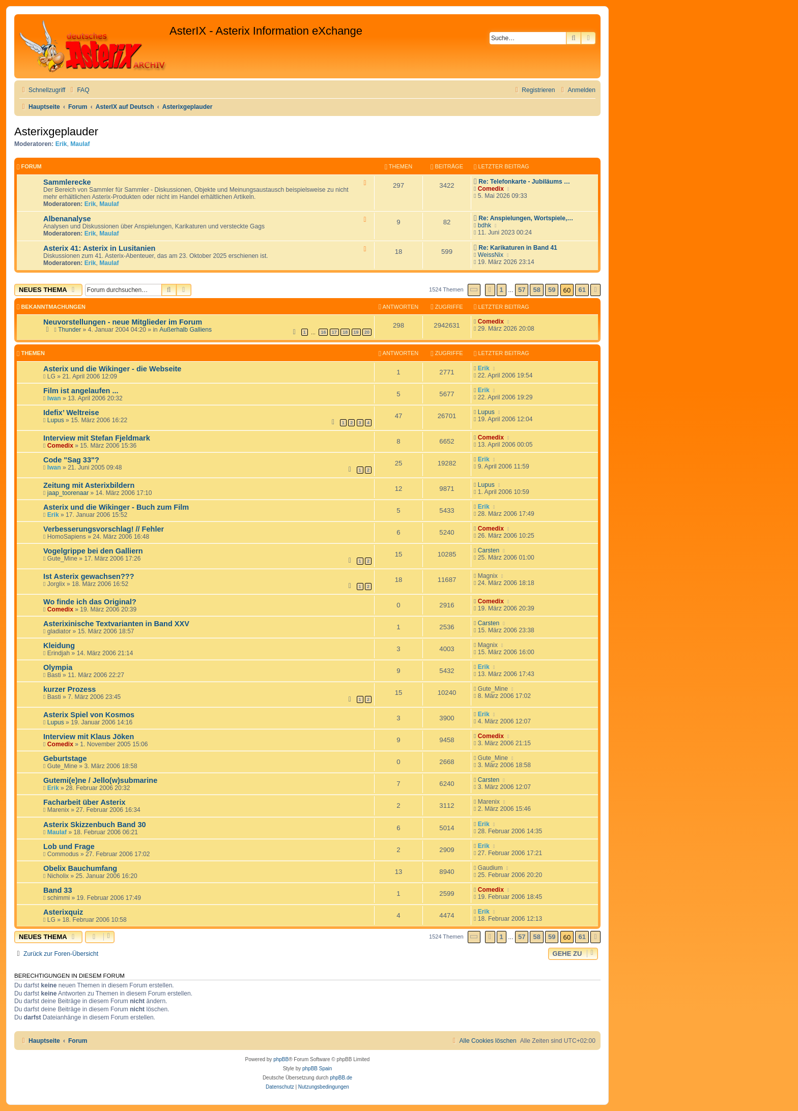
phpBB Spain (317, 1068)
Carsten (488, 550)
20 (366, 332)
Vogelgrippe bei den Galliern (93, 551)
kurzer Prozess (69, 689)
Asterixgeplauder (56, 131)
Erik (61, 144)
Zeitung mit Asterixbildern (88, 485)
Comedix (491, 188)
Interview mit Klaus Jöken (88, 737)
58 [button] (536, 290)
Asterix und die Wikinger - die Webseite (112, 369)
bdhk (484, 225)
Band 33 (57, 890)
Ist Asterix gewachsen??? (88, 576)
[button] (474, 290)
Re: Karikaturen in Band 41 (517, 247)
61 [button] (581, 290)
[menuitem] (78, 90)
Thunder (69, 329)
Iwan (54, 398)
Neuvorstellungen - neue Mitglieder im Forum (122, 322)
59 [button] (551, 290)
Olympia (57, 667)
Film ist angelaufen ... (81, 391)
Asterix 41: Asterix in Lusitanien (99, 248)
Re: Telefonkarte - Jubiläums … (524, 181)
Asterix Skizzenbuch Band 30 (94, 825)
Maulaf (80, 144)
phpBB (281, 1059)
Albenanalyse (67, 219)
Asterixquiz (63, 912)
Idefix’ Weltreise (71, 412)
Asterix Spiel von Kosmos (88, 715)
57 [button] (521, 290)
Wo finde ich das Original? (89, 602)
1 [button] (501, 290)
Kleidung (59, 645)
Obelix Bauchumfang (80, 868)
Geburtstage (65, 758)
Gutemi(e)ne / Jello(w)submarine (100, 780)
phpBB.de (341, 1077)
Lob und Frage (69, 846)
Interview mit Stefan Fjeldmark (96, 438)
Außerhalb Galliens (185, 329)
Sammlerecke (67, 182)
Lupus (55, 420)
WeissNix (490, 254)
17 (334, 332)
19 (356, 332)
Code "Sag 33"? (71, 460)
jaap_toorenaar (68, 492)
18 (345, 332)
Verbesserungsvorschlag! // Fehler (103, 529)
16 (323, 332)
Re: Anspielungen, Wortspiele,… (525, 218)
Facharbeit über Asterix (84, 802)
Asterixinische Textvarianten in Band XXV (116, 624)
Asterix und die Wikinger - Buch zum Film (116, 507)
